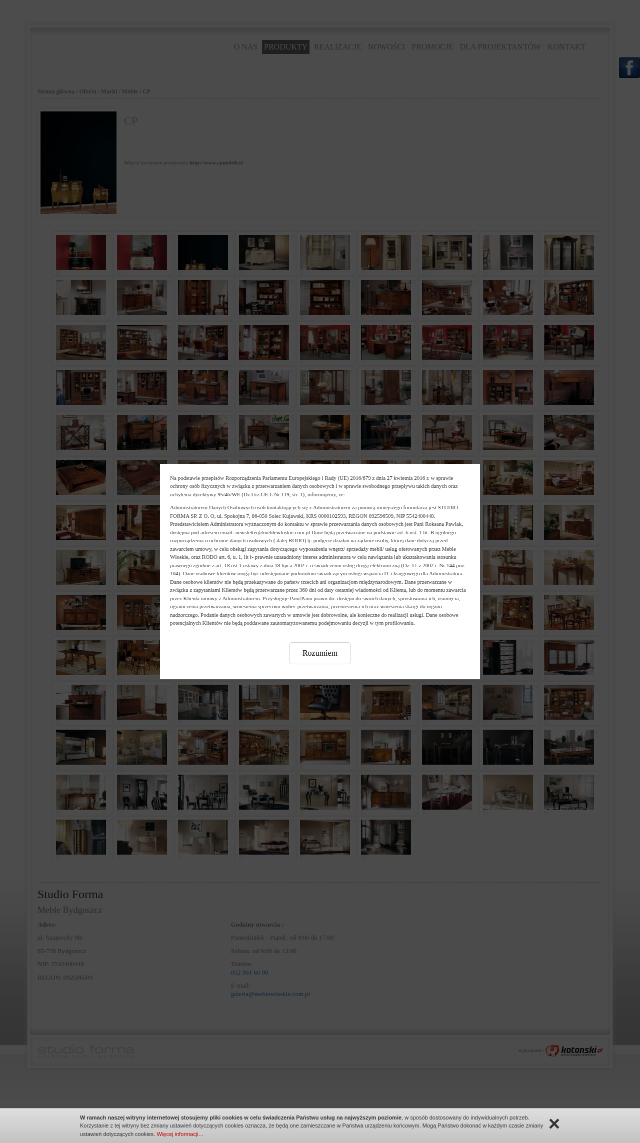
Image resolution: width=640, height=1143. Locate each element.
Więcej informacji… (180, 1134)
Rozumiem (320, 653)
